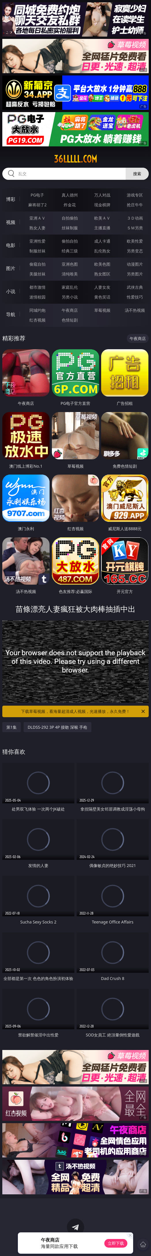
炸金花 (70, 204)
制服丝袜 (37, 251)
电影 (10, 245)
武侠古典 (135, 287)
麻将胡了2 (37, 204)
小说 (10, 291)
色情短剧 (70, 320)
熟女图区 (102, 274)
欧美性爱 (135, 241)
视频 (10, 222)
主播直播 (102, 228)
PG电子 (37, 195)
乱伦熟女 (102, 251)
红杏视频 (37, 320)
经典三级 (70, 251)
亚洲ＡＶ (37, 218)
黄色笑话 (102, 297)
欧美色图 (102, 264)
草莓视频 (102, 310)
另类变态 (135, 251)
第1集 (11, 727)
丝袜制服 (70, 228)
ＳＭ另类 (135, 228)
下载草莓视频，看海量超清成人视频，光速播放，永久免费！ (83, 711)
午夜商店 (70, 310)
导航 (10, 314)
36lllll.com (75, 159)
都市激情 (37, 287)
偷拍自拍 (70, 241)
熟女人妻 (37, 228)
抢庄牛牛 (135, 204)
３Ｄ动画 (135, 218)
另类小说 (70, 297)
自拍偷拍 (70, 218)
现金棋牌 (102, 204)
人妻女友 (102, 287)
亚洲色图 (70, 264)
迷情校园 (37, 297)
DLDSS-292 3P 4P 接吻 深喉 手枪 (57, 727)
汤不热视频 (135, 310)
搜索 (137, 173)
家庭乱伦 (70, 287)
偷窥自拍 (37, 264)
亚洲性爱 (37, 241)
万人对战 (102, 195)
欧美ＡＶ (102, 218)
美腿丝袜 (37, 274)
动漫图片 (135, 264)
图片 (10, 268)
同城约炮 (37, 310)
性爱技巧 (135, 297)
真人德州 (70, 195)
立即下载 (116, 1243)
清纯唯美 (70, 274)
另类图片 (135, 274)
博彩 (10, 199)
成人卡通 (102, 241)
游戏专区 (135, 195)
